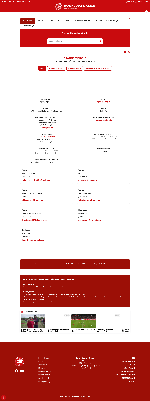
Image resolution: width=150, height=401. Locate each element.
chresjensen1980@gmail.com (34, 220)
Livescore (28, 26)
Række (46, 108)
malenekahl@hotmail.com (89, 220)
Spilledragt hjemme (104, 134)
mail (84, 264)
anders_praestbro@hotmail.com (36, 180)
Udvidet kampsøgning (107, 21)
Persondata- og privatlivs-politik (75, 396)
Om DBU (4, 2)
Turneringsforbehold (46, 160)
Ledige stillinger (45, 371)
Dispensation (103, 149)
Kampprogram (56, 68)
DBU (133, 358)
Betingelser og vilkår (46, 382)
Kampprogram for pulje (98, 68)
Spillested (46, 134)
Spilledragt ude (46, 149)
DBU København (127, 371)
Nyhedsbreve (43, 358)
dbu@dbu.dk (86, 368)
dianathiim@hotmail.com (33, 240)
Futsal (132, 382)
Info (42, 68)
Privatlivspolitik (44, 375)
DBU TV (11, 2)
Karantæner (74, 68)
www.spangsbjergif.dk (104, 120)
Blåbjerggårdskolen (46, 137)
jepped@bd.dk (46, 128)
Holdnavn (46, 99)
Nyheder (41, 361)
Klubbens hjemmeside (103, 118)
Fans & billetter (23, 2)
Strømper (113, 136)
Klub (103, 99)
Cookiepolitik (43, 378)
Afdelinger (42, 365)
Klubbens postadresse (46, 118)
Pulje (103, 108)
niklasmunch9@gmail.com (33, 200)
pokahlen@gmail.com (87, 180)
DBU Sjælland (128, 378)
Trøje (94, 136)
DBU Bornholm (128, 361)
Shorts (103, 136)
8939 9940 (100, 264)
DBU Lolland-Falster (125, 375)
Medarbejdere (44, 368)
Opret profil (142, 2)
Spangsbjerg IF (103, 102)
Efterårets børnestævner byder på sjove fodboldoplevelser (48, 279)
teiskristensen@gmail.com (90, 200)
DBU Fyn (131, 365)
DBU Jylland (129, 368)
